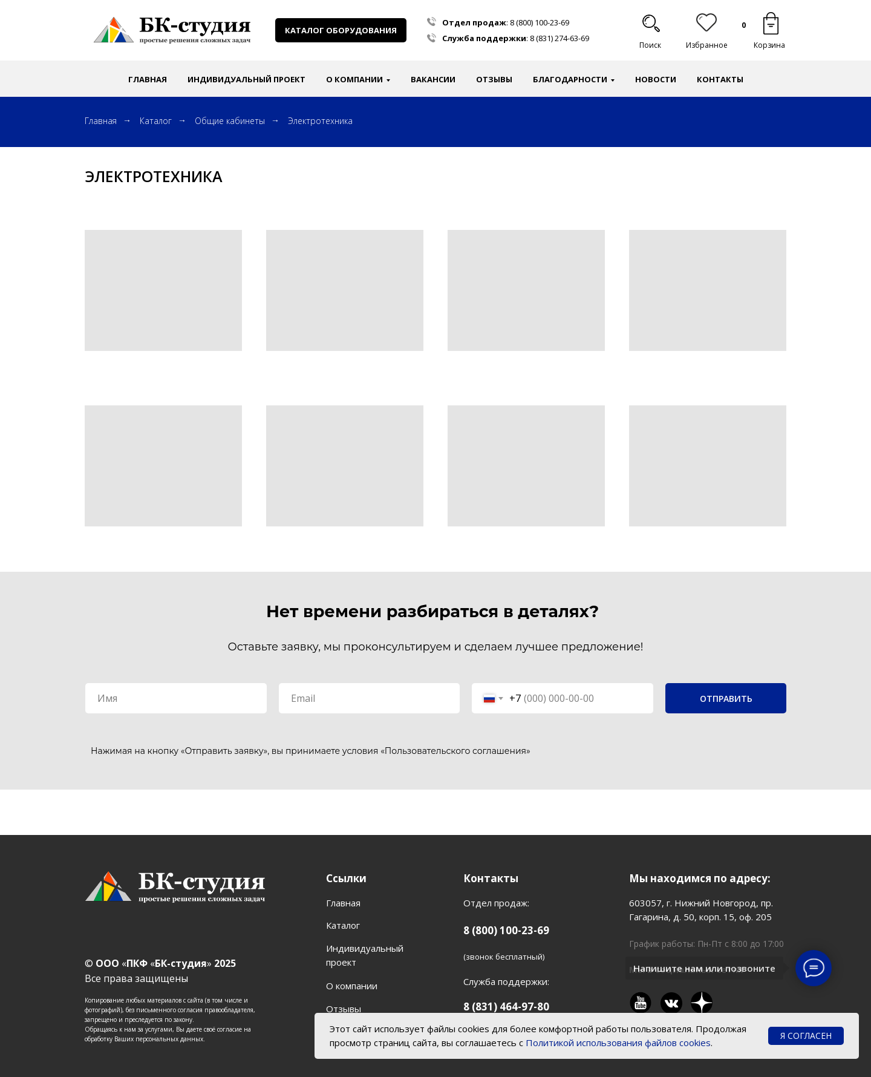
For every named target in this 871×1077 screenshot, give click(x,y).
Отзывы (494, 79)
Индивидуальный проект (246, 79)
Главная (147, 79)
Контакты (720, 79)
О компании (351, 986)
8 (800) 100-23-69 (539, 22)
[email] (369, 698)
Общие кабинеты (230, 120)
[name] (176, 698)
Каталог (156, 120)
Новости (655, 79)
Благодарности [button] (570, 79)
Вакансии (433, 79)
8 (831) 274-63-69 (559, 38)
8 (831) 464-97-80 (506, 1006)
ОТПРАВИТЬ (726, 698)
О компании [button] (354, 79)
